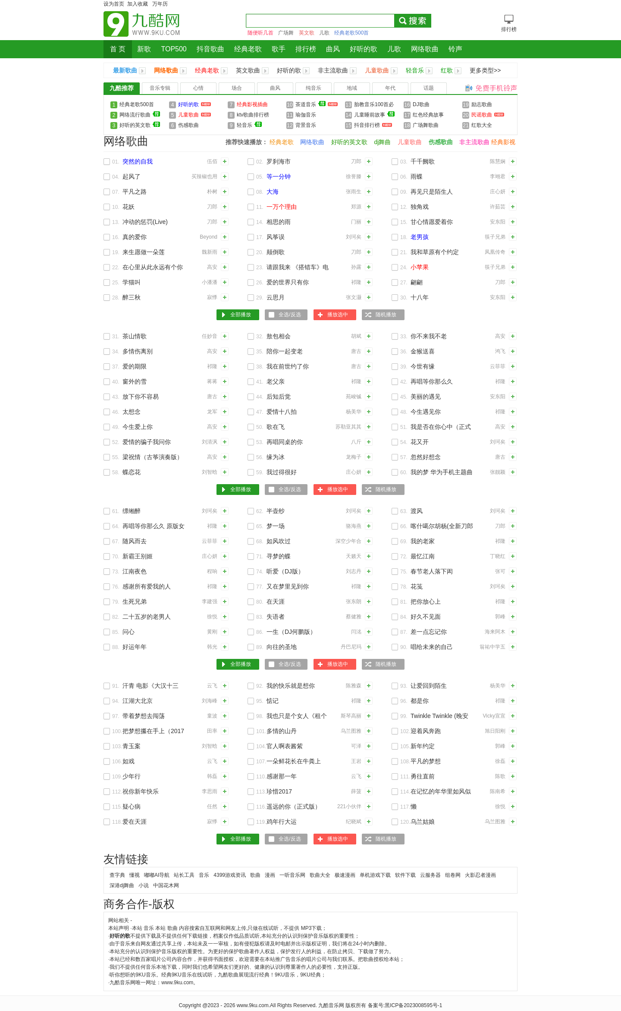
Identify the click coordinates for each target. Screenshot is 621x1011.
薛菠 (356, 791)
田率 (212, 731)
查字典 (117, 875)
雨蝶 (417, 176)
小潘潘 (209, 282)
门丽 (356, 222)
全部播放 (240, 315)
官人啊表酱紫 (285, 746)
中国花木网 (166, 885)
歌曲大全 (320, 875)
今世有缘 (423, 366)
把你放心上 (426, 601)
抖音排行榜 (373, 125)
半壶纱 (276, 510)
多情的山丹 (282, 731)
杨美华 (353, 412)
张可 (500, 571)
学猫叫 (131, 282)
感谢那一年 (282, 776)
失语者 (276, 616)
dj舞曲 (382, 142)
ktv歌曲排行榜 (253, 115)
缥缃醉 (131, 510)
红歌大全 (481, 125)
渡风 (417, 510)
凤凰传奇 (495, 252)
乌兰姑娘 (423, 821)
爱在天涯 (134, 821)
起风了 (131, 176)
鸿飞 (500, 351)
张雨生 (353, 192)
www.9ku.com (253, 1005)
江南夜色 (134, 571)
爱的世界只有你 (288, 282)
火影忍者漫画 (480, 875)
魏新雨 (209, 252)
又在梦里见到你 (288, 586)
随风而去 (134, 541)
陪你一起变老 (285, 351)
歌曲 (255, 875)
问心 (128, 631)
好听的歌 (363, 49)
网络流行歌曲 (139, 114)
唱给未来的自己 (432, 646)
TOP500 (173, 49)
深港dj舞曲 (122, 885)
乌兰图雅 (351, 731)
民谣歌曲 (487, 115)
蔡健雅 (353, 617)
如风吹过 (279, 541)
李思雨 (209, 791)
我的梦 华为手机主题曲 (442, 472)
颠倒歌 (276, 252)
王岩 (356, 761)
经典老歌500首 (351, 33)
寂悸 (212, 297)
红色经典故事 (428, 115)
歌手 (278, 49)
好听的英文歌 (139, 125)
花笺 (417, 586)
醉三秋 (131, 297)
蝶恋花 (131, 472)
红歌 (447, 70)
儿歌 (324, 33)
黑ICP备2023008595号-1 (413, 1005)
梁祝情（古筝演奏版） (152, 457)
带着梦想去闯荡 (143, 715)
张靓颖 (497, 472)
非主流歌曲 (333, 70)
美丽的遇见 (426, 396)
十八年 (420, 297)
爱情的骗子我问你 (146, 441)
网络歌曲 (425, 49)
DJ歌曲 (421, 104)
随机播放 (386, 315)
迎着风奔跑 (426, 731)
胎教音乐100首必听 (374, 105)
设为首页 (114, 4)
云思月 (276, 297)
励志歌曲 (481, 104)
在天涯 (276, 601)
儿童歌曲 (377, 70)
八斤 (356, 442)
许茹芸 (497, 207)
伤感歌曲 (188, 125)
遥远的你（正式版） (294, 806)
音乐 (204, 875)
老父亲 (276, 381)
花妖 (128, 206)
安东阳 (497, 222)
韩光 (212, 647)
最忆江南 (423, 556)
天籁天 (353, 556)
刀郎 (356, 161)
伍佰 (212, 161)
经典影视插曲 (252, 104)
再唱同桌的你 (285, 441)
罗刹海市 (279, 161)
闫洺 (356, 632)
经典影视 (503, 142)
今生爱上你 (137, 426)
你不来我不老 (429, 336)
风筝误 (276, 236)
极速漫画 (345, 875)
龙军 (212, 412)
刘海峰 (209, 701)
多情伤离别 (137, 351)
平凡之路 (134, 191)
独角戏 (420, 206)
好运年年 (134, 646)
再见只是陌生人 (432, 191)
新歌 (144, 49)
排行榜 (305, 49)
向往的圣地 (282, 646)
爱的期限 (134, 366)
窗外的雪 (134, 381)
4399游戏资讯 (229, 875)
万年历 (160, 4)
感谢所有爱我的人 (146, 586)
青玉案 (131, 746)
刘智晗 (209, 472)
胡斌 (356, 336)
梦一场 (276, 526)
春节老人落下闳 (432, 571)
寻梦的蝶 (279, 556)
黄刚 (212, 632)
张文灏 (353, 297)
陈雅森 (353, 686)
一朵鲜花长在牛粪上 (294, 761)
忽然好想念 (426, 457)
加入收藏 (137, 4)
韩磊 (212, 776)
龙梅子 (353, 457)
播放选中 (337, 315)
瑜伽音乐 (305, 115)
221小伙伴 (349, 806)
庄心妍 (497, 192)
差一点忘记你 (429, 631)
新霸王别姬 (137, 556)
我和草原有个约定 (435, 252)
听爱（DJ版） (285, 571)
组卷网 (453, 875)
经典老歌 (248, 49)
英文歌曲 (248, 70)
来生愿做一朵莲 (143, 252)
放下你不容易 (140, 396)
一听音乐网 (292, 875)
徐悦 (212, 617)
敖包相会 (279, 336)
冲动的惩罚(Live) (145, 221)
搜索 (412, 20)
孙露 (356, 267)
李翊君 (497, 176)
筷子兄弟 (495, 237)
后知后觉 (279, 396)
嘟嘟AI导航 (156, 875)
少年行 (131, 776)
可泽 (356, 746)
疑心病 (131, 806)
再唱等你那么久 (432, 381)
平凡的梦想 (426, 761)
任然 (212, 806)
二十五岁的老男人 (146, 616)
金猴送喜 (423, 351)
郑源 (356, 207)
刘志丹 (353, 571)
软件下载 (405, 875)
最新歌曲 (125, 70)
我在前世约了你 (288, 366)
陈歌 (500, 776)
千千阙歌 (423, 161)
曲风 (333, 49)
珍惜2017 (279, 791)
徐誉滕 (353, 176)
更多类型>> (485, 70)
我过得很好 (282, 472)
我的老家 (423, 541)
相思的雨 (279, 221)
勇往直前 (423, 776)
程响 (212, 571)
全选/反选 (290, 315)
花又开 (420, 441)
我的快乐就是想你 (291, 685)
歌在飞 (276, 426)
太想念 (131, 411)
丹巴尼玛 (351, 647)
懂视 (134, 875)
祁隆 (356, 282)
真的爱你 (134, 236)
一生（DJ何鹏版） (291, 631)
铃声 (455, 49)
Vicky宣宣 (494, 716)
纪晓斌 (353, 822)
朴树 (212, 192)
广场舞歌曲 (426, 125)
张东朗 (353, 601)
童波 (212, 716)
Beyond (208, 237)
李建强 (209, 601)
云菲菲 (497, 366)
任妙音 (209, 336)
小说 (143, 885)
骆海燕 (353, 526)
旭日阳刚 (495, 731)
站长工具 (184, 875)
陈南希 (497, 791)
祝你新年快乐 (140, 791)
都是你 (420, 700)
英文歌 (306, 33)
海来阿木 (495, 632)
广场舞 (286, 33)
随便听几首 (260, 33)
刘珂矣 (353, 237)
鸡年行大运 (282, 821)
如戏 (128, 761)
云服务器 (430, 875)
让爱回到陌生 (429, 685)
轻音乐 (415, 70)
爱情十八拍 (282, 411)
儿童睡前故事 (374, 115)
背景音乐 (305, 125)
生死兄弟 (134, 601)
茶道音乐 (316, 104)
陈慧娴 (497, 161)
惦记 (273, 700)
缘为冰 (276, 457)
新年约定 (423, 746)
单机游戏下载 (375, 875)
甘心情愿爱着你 (432, 221)
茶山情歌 (134, 336)
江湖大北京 (137, 700)
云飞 (212, 686)
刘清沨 (209, 442)
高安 (212, 267)
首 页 (117, 49)
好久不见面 (426, 616)
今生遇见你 (426, 411)
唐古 (356, 351)
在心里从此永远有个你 (152, 267)
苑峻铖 (353, 397)
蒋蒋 (212, 381)
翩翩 (417, 282)
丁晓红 (497, 556)
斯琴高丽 (351, 716)
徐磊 (500, 761)
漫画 (270, 875)
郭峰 (500, 617)
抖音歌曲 (210, 49)
